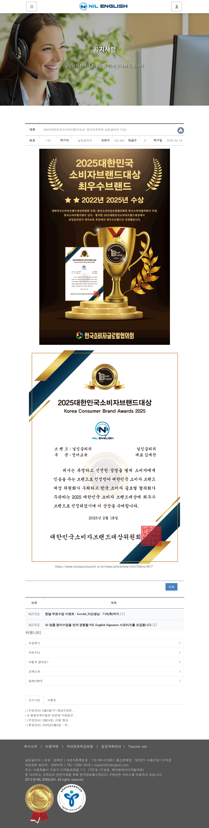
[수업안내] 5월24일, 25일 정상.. (48, 720)
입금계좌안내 (111, 746)
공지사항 (34, 700)
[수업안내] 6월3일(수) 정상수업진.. (50, 710)
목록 (171, 587)
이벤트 (52, 700)
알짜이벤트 (36, 681)
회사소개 (30, 746)
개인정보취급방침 (80, 746)
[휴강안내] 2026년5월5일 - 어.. (48, 725)
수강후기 (34, 643)
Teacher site (137, 746)
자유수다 (34, 652)
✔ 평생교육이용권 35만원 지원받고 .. (51, 715)
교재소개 (34, 671)
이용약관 (51, 746)
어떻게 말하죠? (39, 662)
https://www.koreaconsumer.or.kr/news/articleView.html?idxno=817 (104, 566)
